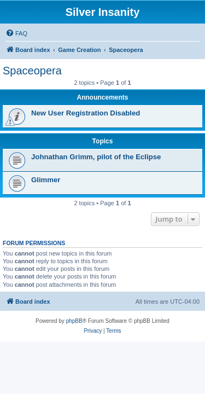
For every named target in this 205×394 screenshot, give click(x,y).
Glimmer (46, 180)
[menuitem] (16, 33)
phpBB (74, 321)
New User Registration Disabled (85, 113)
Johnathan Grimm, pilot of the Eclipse (96, 157)
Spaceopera (32, 71)
